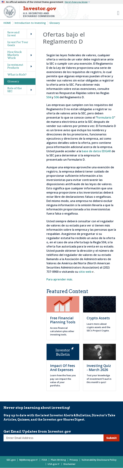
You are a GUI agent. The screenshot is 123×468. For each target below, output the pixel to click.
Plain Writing (58, 459)
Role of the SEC (14, 90)
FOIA (44, 459)
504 (48, 97)
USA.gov (54, 464)
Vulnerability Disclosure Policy (99, 459)
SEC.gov (11, 459)
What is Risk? (17, 74)
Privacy (74, 459)
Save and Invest (13, 34)
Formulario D (105, 117)
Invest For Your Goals (17, 44)
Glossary (54, 23)
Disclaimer (69, 464)
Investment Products (15, 66)
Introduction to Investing (30, 23)
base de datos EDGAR (96, 151)
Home (7, 23)
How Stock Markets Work (14, 55)
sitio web (86, 272)
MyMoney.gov (28, 459)
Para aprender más (59, 279)
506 (56, 97)
